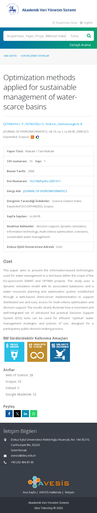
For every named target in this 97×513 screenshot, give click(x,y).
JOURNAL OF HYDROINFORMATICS (45, 191)
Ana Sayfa (10, 55)
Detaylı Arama (80, 44)
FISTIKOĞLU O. (34, 124)
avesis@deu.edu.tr (23, 455)
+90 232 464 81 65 (22, 462)
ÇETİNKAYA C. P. (13, 124)
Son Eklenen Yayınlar (35, 55)
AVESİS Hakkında (50, 492)
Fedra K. (51, 124)
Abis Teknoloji (43, 508)
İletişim (69, 492)
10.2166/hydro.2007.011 (45, 181)
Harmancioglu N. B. (70, 124)
